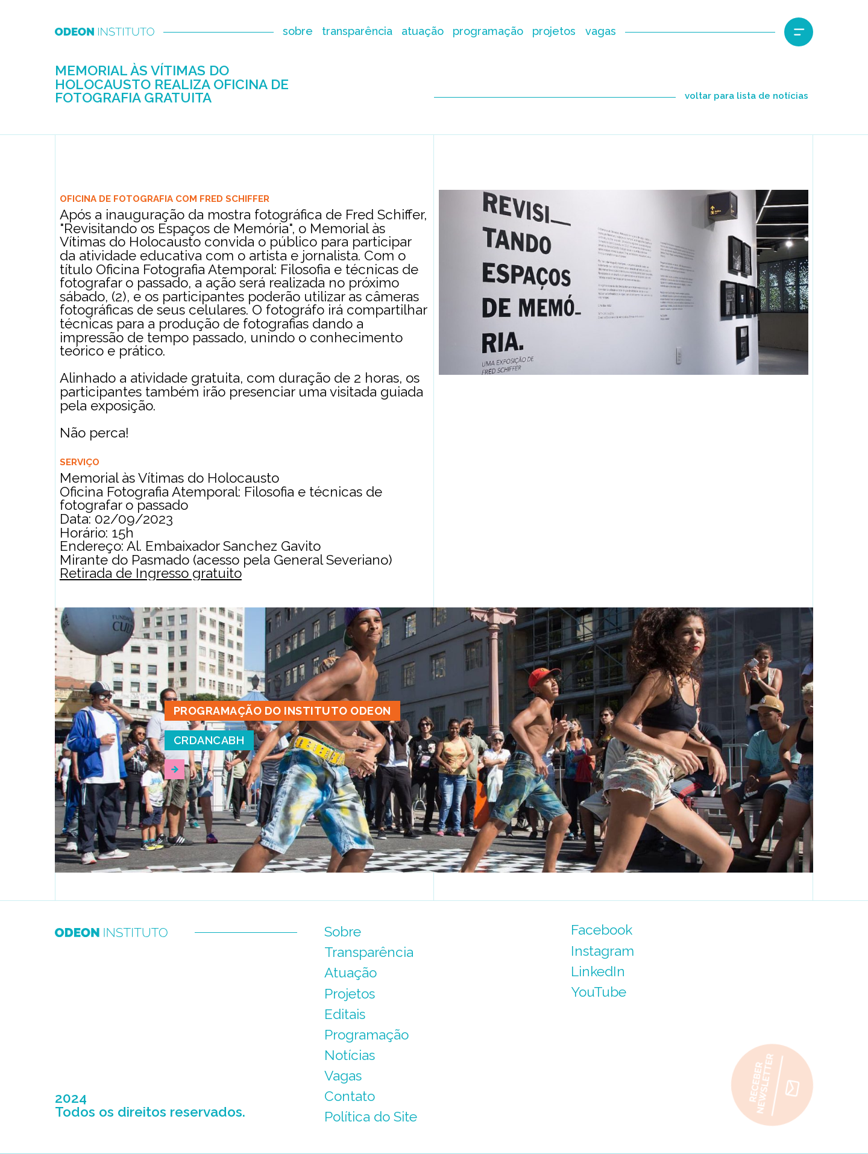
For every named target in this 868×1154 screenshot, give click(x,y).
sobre (298, 31)
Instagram (602, 951)
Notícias (349, 1055)
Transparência (369, 952)
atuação (422, 31)
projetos (554, 31)
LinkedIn (598, 971)
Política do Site (370, 1116)
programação (488, 31)
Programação (366, 1035)
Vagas (343, 1075)
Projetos (349, 994)
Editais (344, 1014)
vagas (600, 31)
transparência (357, 31)
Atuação (350, 972)
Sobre (342, 931)
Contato (349, 1096)
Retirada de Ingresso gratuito (151, 573)
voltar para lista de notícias (746, 95)
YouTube (598, 992)
